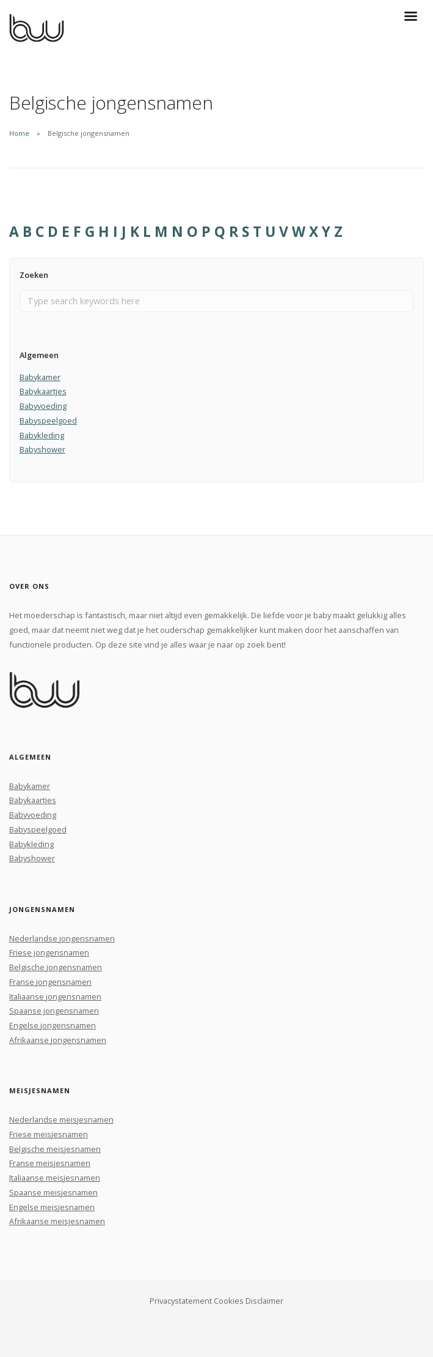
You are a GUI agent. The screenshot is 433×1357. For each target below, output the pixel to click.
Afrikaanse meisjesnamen (57, 1221)
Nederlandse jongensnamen (62, 938)
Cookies (229, 1300)
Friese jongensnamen (49, 952)
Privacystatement (181, 1300)
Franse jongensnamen (50, 981)
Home (19, 133)
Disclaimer (264, 1300)
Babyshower (42, 449)
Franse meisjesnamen (49, 1162)
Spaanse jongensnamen (54, 1010)
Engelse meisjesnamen (52, 1207)
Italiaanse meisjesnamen (54, 1177)
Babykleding (42, 435)
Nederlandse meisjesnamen (61, 1119)
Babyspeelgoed (48, 420)
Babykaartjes (43, 391)
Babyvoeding (43, 405)
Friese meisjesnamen (48, 1134)
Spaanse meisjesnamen (53, 1192)
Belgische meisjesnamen (55, 1148)
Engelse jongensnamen (52, 1025)
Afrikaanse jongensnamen (57, 1039)
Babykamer (40, 377)
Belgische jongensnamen (55, 967)
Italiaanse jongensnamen (55, 996)
